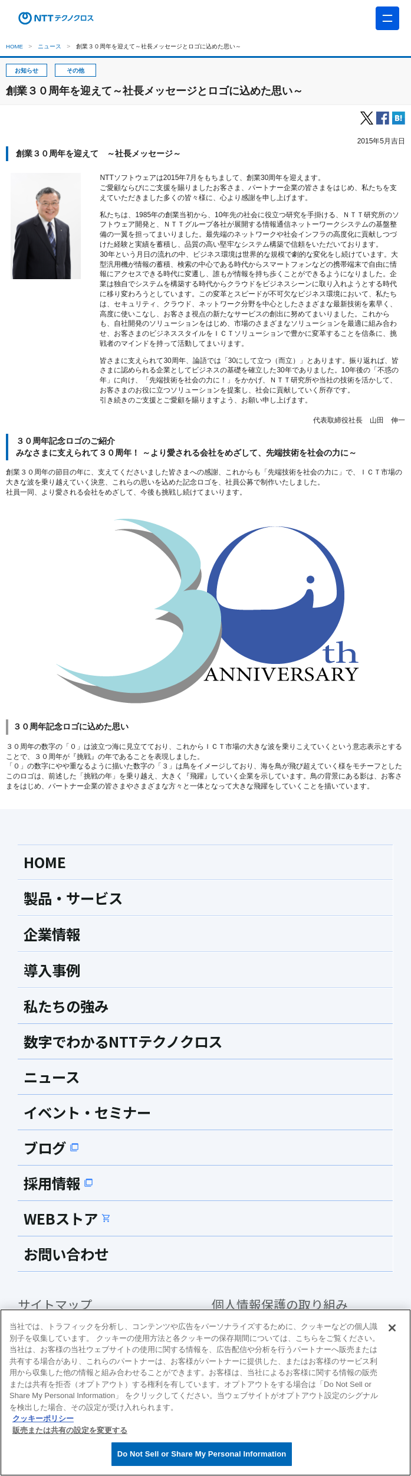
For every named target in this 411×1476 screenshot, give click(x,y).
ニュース (49, 46)
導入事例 (53, 969)
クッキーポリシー (43, 1418)
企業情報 (53, 933)
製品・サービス (75, 897)
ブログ (52, 1147)
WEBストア (68, 1218)
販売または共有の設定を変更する (69, 1430)
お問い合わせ (68, 1253)
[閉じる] (392, 1328)
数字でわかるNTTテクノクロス (126, 1041)
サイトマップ (55, 1305)
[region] (205, 1392)
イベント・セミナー (90, 1111)
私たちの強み (68, 1005)
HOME (14, 46)
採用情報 (60, 1182)
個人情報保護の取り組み (280, 1305)
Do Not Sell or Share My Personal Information (202, 1453)
